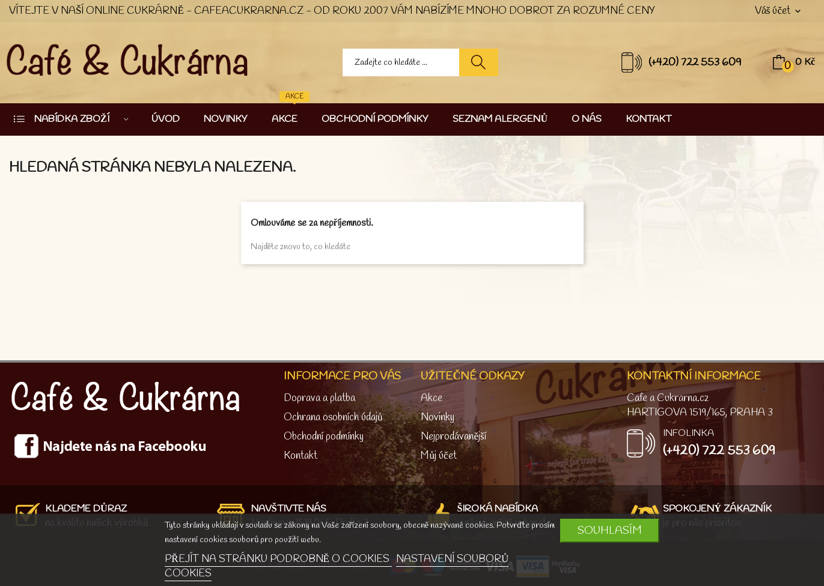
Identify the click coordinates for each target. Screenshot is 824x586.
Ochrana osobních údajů (333, 417)
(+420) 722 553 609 (695, 62)
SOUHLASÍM (610, 531)
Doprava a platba (319, 398)
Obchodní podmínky (324, 437)
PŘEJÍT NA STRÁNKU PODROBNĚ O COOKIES (278, 559)
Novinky (437, 417)
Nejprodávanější (453, 437)
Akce (431, 398)
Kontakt (300, 456)
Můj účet (438, 456)
